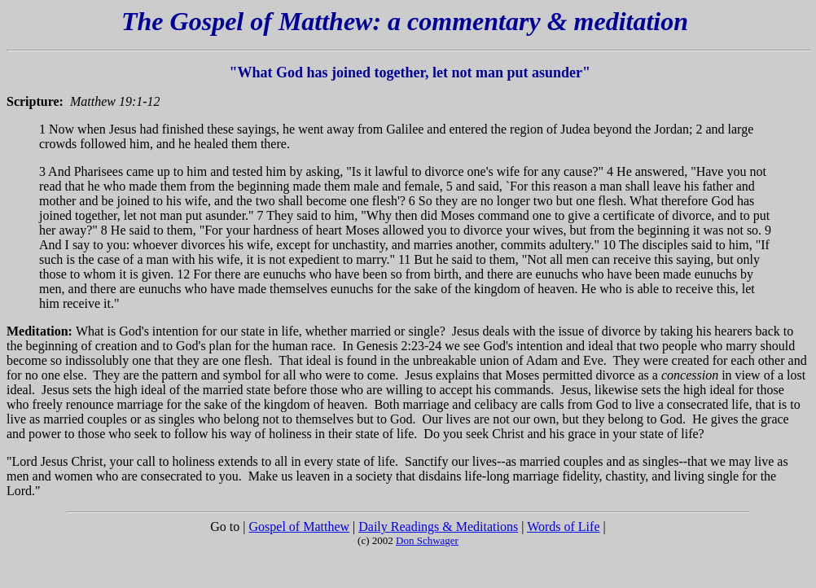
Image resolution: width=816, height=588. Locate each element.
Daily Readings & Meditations (438, 526)
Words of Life (563, 526)
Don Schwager (427, 540)
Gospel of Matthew (299, 526)
